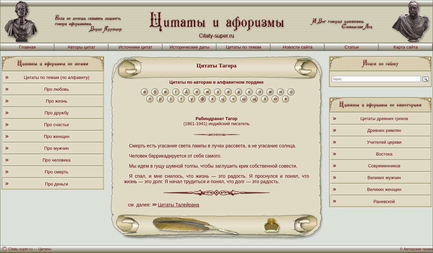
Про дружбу (57, 112)
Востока (384, 154)
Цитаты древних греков (384, 118)
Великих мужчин (384, 177)
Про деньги (56, 184)
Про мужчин (56, 148)
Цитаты (45, 249)
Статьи (352, 47)
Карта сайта (405, 47)
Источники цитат (135, 47)
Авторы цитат (81, 47)
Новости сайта (297, 47)
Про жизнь (56, 101)
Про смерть (57, 171)
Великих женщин (384, 189)
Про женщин (57, 136)
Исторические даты (189, 47)
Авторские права (418, 249)
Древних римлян (384, 130)
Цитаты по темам (243, 47)
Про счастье (56, 124)
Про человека (57, 160)
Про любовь (56, 89)
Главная (27, 47)
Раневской (384, 201)
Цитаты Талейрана (178, 204)
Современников (384, 165)
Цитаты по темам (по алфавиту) (56, 77)
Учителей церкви (384, 142)
